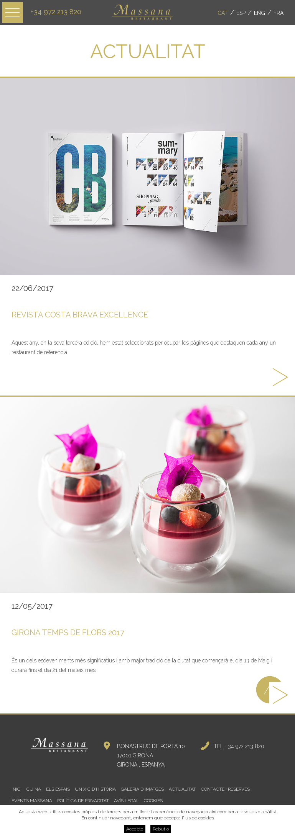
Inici (16, 789)
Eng (259, 13)
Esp (241, 13)
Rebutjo (161, 829)
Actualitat (182, 789)
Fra (278, 13)
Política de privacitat (83, 800)
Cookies (153, 800)
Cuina (33, 789)
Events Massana (32, 800)
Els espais (58, 789)
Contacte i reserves (225, 789)
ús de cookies (199, 818)
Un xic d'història (95, 789)
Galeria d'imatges (142, 789)
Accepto (134, 829)
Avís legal (126, 800)
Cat (223, 13)
